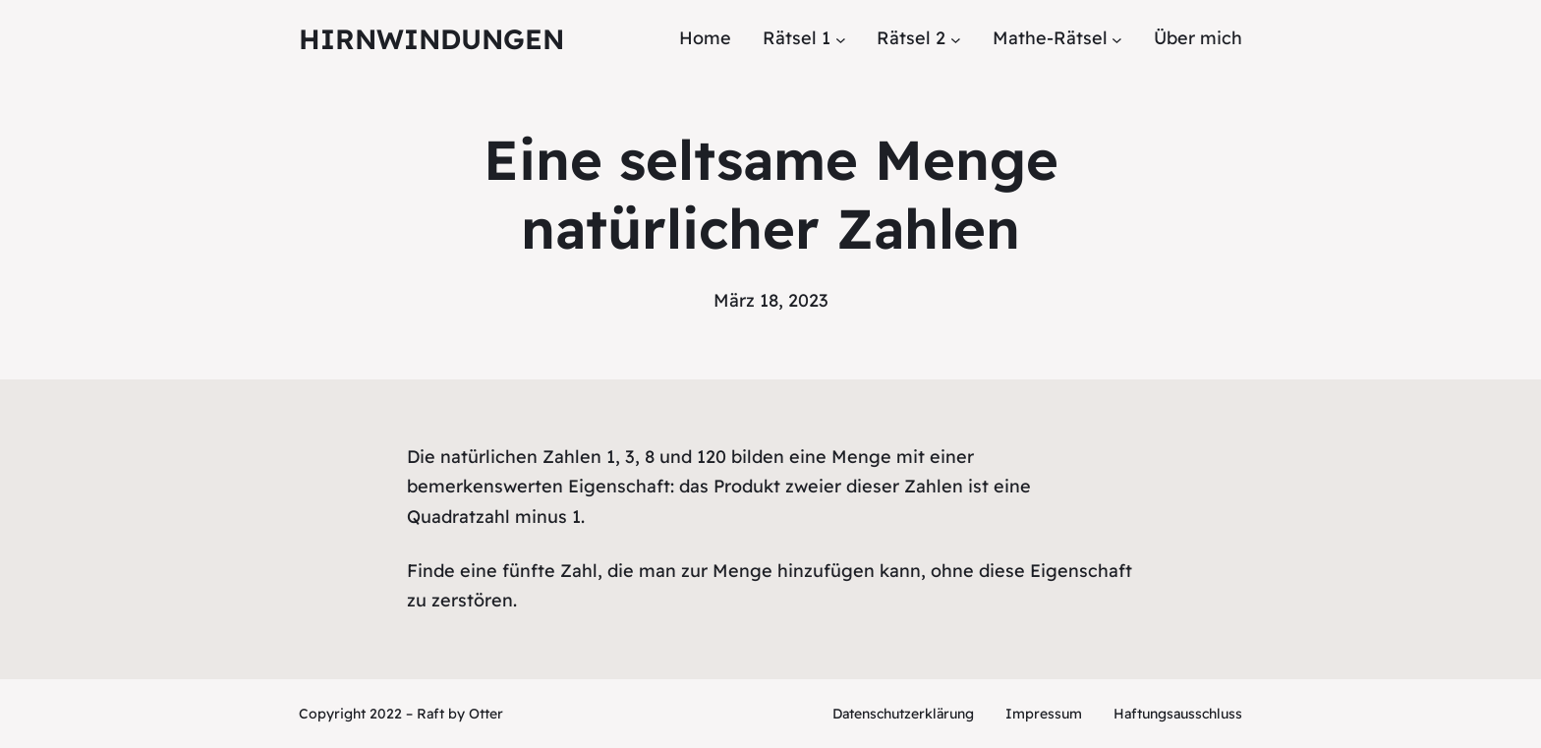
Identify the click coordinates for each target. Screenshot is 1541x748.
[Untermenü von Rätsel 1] (840, 38)
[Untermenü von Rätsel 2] (955, 38)
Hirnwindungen (431, 39)
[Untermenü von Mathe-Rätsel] (1117, 38)
